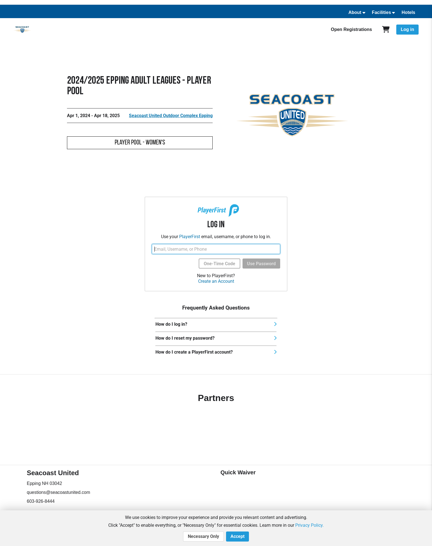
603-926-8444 (41, 501)
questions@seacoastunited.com (58, 492)
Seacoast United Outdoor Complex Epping (171, 115)
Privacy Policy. (309, 525)
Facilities (381, 12)
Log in (407, 29)
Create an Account (216, 281)
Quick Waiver (238, 472)
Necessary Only (203, 536)
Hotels (408, 12)
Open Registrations (351, 29)
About (354, 12)
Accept (237, 536)
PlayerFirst (189, 236)
